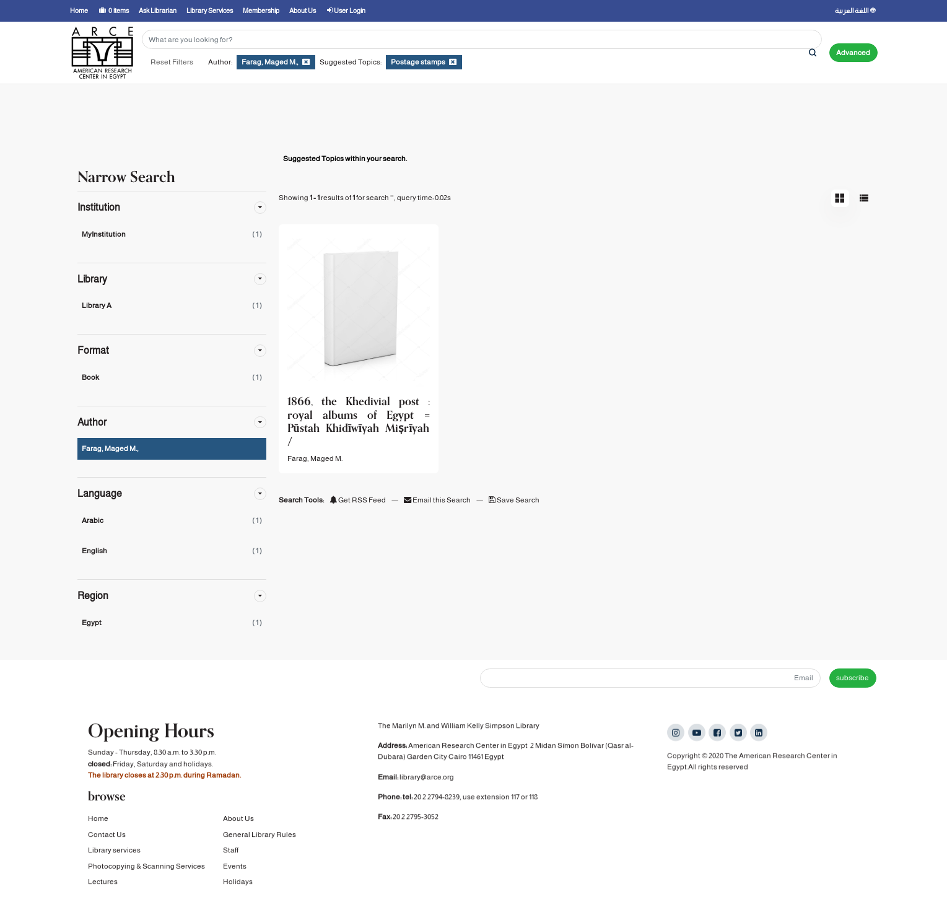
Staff (230, 852)
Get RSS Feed (357, 500)
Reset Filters (172, 62)
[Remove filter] (306, 62)
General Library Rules (259, 836)
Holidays (238, 883)
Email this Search (438, 500)
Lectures (103, 883)
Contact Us (107, 836)
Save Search (514, 500)
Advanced (853, 52)
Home (98, 820)
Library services (114, 852)
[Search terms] (482, 39)
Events (235, 867)
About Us (238, 820)
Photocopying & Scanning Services (146, 867)
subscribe (852, 677)
